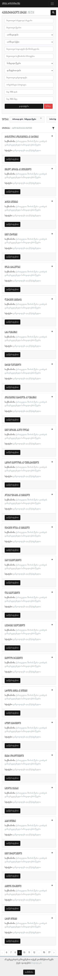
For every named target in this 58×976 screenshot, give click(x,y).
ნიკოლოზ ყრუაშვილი (14, 658)
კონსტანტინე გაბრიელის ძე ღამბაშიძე (20, 397)
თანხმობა (29, 972)
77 (49, 952)
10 (24, 952)
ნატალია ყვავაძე (12, 788)
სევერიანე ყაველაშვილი (15, 625)
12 (34, 952)
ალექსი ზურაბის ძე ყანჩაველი (17, 495)
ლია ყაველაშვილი (12, 593)
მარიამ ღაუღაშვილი (13, 365)
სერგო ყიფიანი (11, 919)
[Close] (40, 118)
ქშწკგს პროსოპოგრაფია (11, 3)
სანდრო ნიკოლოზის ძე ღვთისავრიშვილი (22, 462)
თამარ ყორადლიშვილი (14, 756)
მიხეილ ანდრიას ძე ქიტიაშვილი (18, 169)
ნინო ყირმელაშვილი (13, 853)
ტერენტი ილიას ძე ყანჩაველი (17, 528)
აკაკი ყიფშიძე (10, 821)
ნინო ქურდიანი (11, 234)
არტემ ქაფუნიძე (11, 202)
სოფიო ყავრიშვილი (13, 723)
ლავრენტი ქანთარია (13, 300)
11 (29, 952)
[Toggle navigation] (52, 3)
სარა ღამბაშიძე (11, 332)
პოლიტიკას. (36, 963)
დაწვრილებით (12, 159)
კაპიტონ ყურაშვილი (13, 886)
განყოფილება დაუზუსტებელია (27, 150)
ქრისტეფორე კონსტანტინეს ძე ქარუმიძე (22, 137)
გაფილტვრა (24, 106)
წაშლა (48, 106)
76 (44, 952)
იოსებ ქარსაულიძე (12, 267)
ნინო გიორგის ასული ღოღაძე (17, 430)
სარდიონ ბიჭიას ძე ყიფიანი (16, 691)
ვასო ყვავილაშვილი (13, 560)
